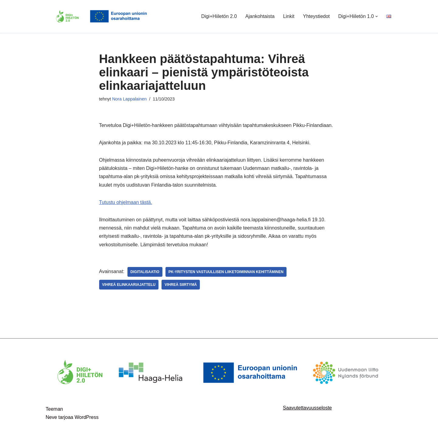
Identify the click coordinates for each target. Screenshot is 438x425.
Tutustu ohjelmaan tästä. (125, 202)
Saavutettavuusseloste (307, 407)
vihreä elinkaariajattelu (129, 285)
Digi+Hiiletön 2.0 (219, 16)
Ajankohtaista (260, 16)
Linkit (288, 16)
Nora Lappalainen (129, 99)
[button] (376, 16)
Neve (51, 417)
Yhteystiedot (316, 16)
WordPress (87, 417)
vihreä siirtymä (181, 285)
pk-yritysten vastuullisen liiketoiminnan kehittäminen (226, 272)
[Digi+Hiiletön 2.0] (102, 16)
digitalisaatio (144, 272)
